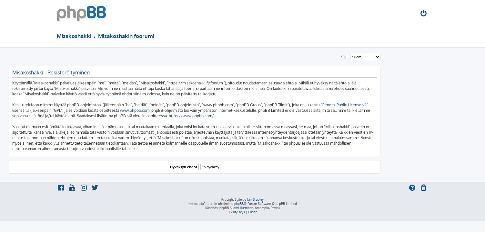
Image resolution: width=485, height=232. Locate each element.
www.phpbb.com (182, 110)
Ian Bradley (255, 199)
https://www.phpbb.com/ (239, 115)
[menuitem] (423, 14)
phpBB (239, 204)
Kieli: (393, 56)
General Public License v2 (392, 104)
